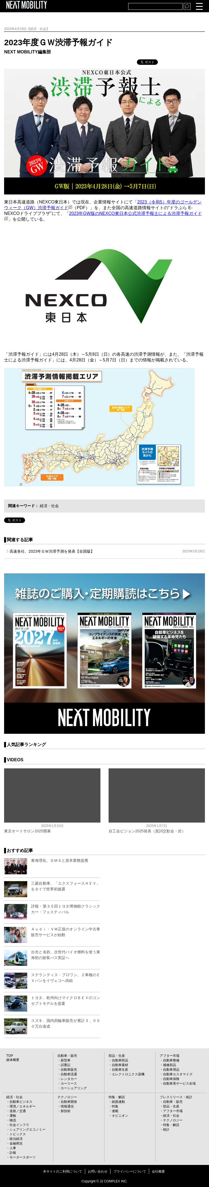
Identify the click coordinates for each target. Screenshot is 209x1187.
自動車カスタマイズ (177, 1074)
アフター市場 (169, 1056)
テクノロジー (67, 1097)
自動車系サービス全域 (179, 1083)
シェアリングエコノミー (27, 1129)
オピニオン (120, 1116)
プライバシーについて (129, 1171)
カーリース (69, 1083)
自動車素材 (120, 1065)
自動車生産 (120, 1070)
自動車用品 (171, 1070)
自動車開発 (69, 1102)
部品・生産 (117, 1056)
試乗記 (65, 1065)
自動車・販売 (67, 1056)
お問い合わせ (97, 1171)
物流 (13, 1120)
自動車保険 (171, 1079)
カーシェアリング (74, 1088)
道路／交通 (18, 1111)
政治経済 (16, 1139)
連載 (115, 1111)
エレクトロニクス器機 (128, 1074)
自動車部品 (120, 1060)
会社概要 (158, 1171)
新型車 (65, 1060)
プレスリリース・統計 (176, 1097)
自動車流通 (69, 1074)
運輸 (13, 1116)
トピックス (18, 1134)
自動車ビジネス (21, 1102)
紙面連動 (118, 1102)
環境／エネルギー (23, 1106)
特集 (115, 1106)
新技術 (65, 1111)
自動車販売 (69, 1070)
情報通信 (67, 1106)
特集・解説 (117, 1097)
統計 (166, 1129)
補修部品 (169, 1065)
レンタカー (69, 1079)
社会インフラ (19, 1125)
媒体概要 (12, 1060)
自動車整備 (171, 1060)
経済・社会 (49, 506)
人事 (13, 1148)
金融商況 (16, 1143)
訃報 (13, 1153)
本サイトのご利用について (62, 1171)
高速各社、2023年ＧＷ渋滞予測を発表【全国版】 (107, 551)
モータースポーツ (23, 1157)
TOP (9, 1056)
